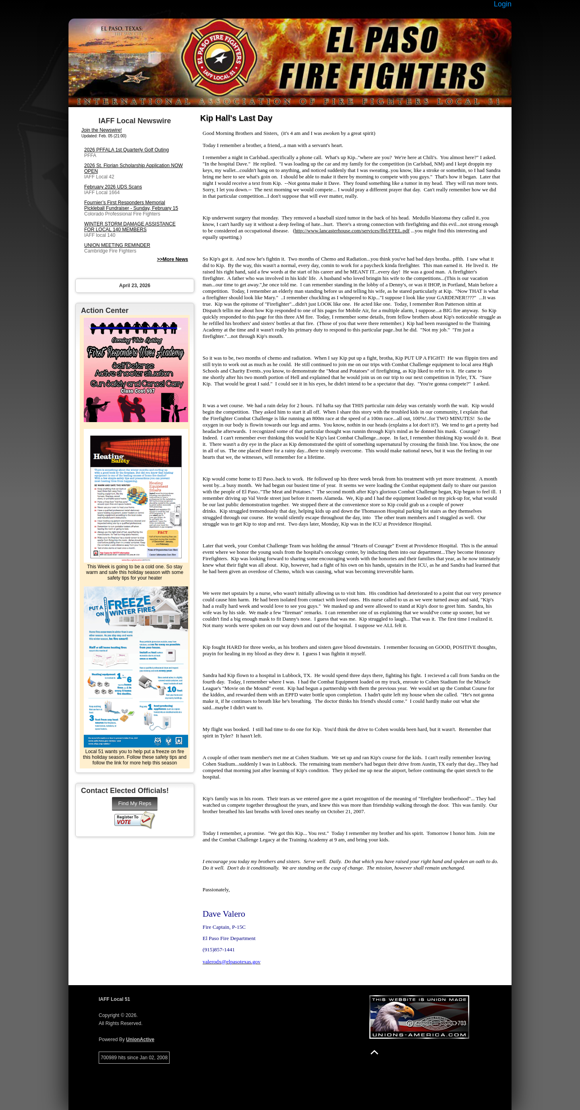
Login (503, 4)
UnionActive (140, 1039)
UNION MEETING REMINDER (117, 245)
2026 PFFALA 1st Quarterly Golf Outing (126, 150)
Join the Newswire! (101, 130)
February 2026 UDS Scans (113, 187)
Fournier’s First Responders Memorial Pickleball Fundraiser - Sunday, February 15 (131, 205)
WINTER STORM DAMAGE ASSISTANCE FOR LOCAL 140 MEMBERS (130, 226)
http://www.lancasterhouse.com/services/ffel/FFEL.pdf (352, 231)
